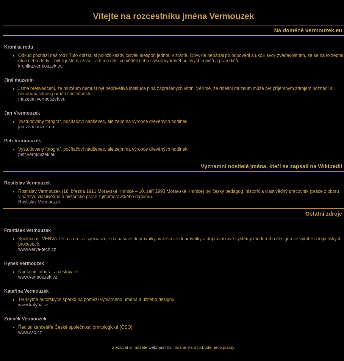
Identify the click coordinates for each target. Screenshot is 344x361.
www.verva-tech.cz (37, 249)
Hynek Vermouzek (24, 263)
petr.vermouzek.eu (37, 154)
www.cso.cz (30, 332)
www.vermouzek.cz (37, 277)
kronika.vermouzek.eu (40, 66)
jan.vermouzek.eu (36, 126)
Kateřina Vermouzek (26, 291)
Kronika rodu (18, 47)
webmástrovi (160, 347)
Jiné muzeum (19, 80)
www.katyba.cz (33, 304)
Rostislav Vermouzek (27, 183)
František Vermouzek (27, 230)
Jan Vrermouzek (22, 113)
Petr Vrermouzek (22, 140)
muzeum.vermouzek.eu (42, 99)
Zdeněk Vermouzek (25, 319)
